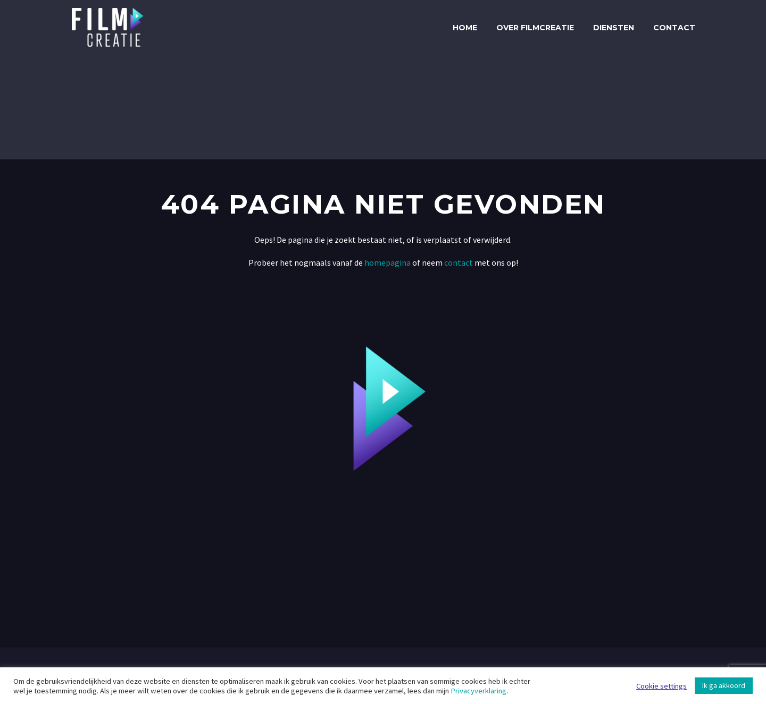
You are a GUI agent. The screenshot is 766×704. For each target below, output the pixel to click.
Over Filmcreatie (535, 27)
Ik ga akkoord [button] (723, 685)
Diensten (613, 27)
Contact (674, 27)
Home (465, 27)
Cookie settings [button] (661, 686)
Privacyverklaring (478, 690)
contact (458, 262)
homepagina (387, 262)
